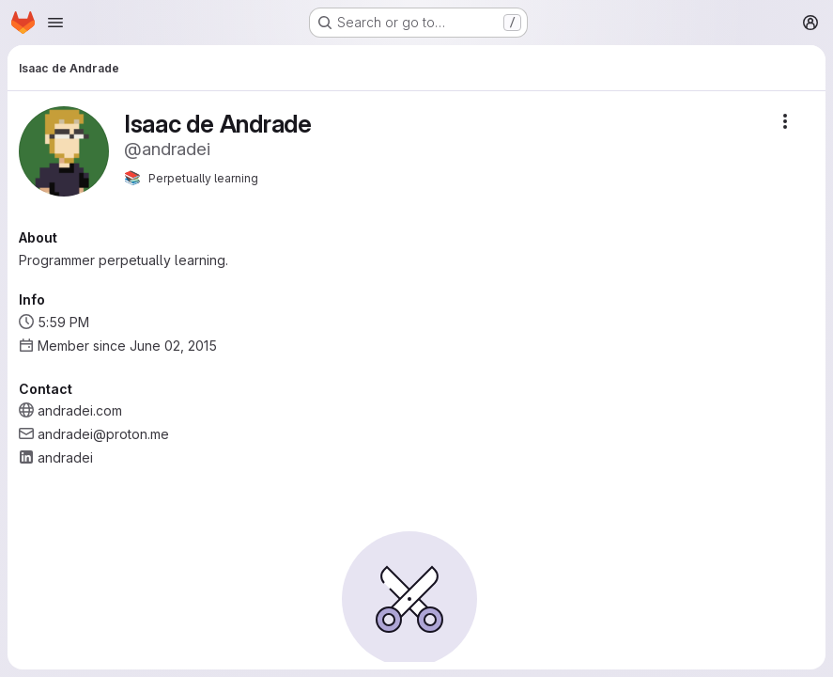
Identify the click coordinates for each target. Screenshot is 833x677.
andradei (65, 457)
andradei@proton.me (103, 434)
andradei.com (80, 410)
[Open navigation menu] (55, 23)
